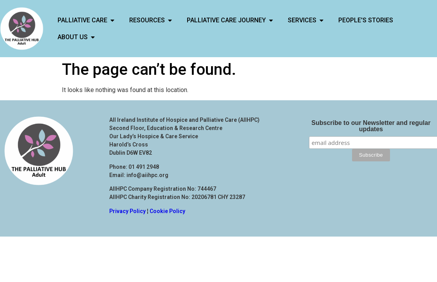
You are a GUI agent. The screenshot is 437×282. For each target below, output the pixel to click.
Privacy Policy (127, 211)
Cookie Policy (167, 211)
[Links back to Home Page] (21, 29)
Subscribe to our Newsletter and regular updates (370, 126)
